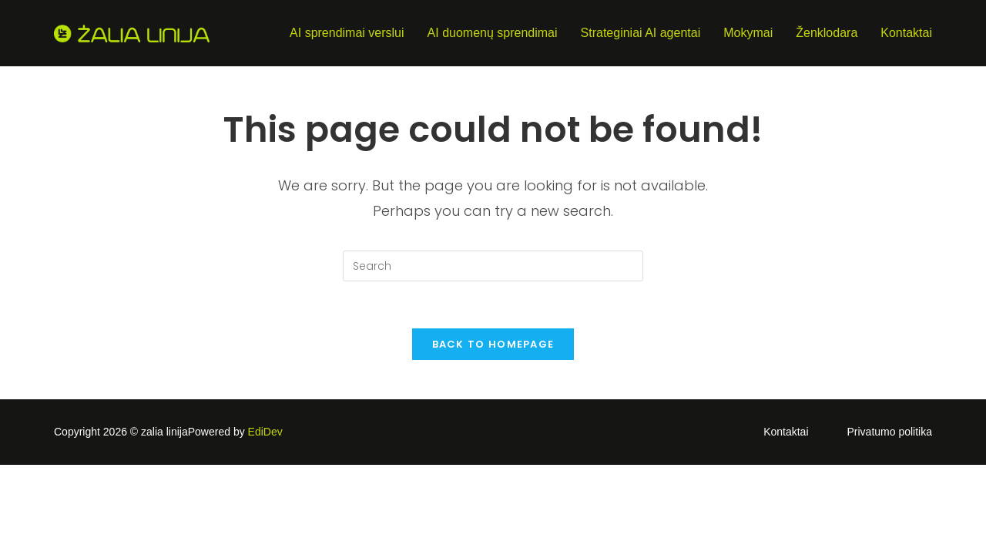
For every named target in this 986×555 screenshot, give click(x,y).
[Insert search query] (493, 266)
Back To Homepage (493, 344)
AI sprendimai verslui (347, 32)
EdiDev (265, 432)
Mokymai (748, 32)
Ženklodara (826, 32)
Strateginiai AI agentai (641, 32)
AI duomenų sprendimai (493, 32)
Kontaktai (906, 32)
